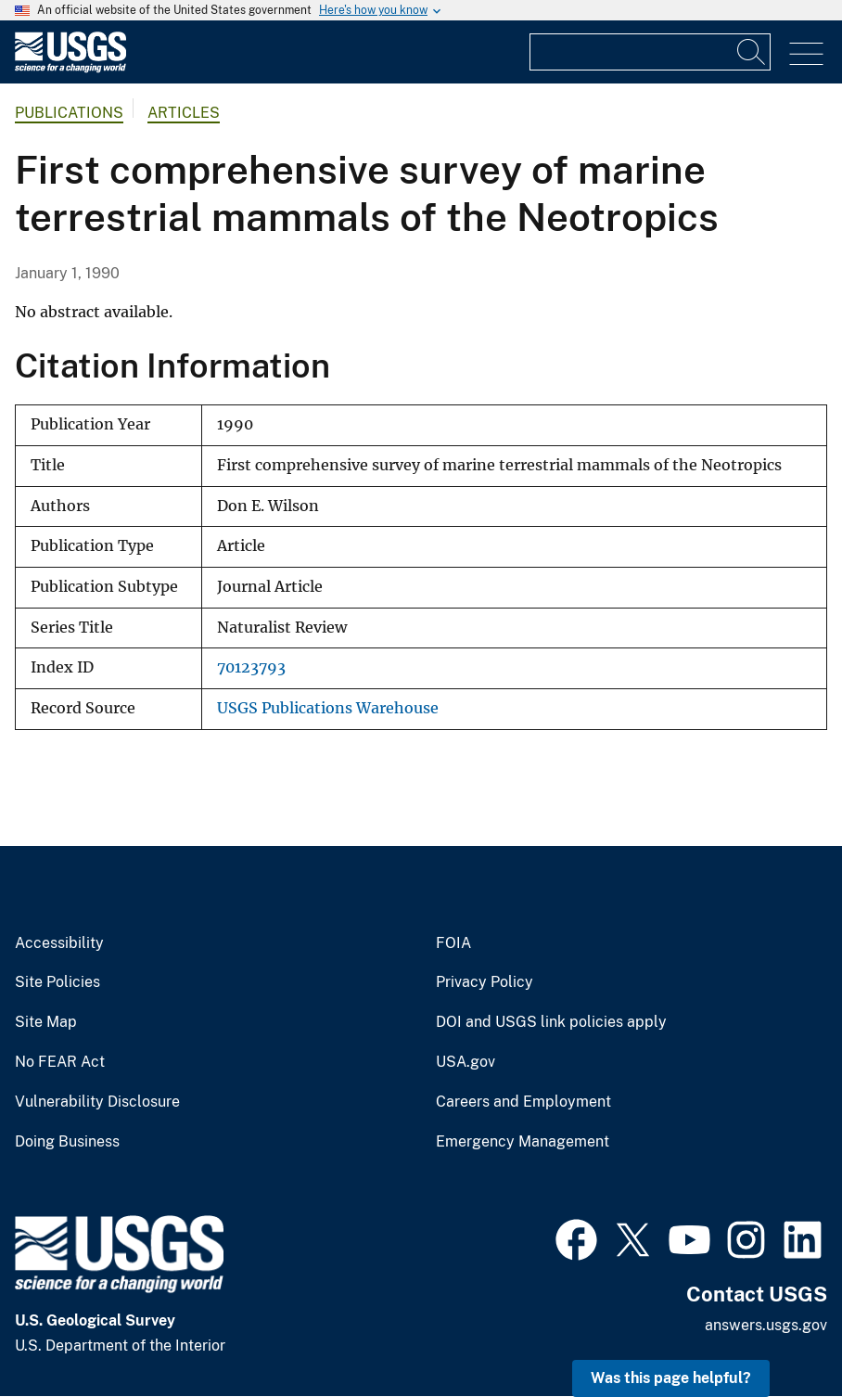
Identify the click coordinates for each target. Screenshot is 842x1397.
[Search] (752, 51)
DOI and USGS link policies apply (551, 1022)
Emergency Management (522, 1142)
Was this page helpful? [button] (671, 1378)
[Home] (70, 68)
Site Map (46, 1022)
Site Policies (57, 982)
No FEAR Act (60, 1062)
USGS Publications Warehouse (328, 708)
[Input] (650, 51)
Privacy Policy (484, 982)
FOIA (453, 943)
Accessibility (59, 943)
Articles (183, 113)
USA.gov (465, 1062)
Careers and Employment (523, 1102)
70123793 (251, 667)
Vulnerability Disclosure (97, 1102)
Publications (69, 113)
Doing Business (67, 1142)
